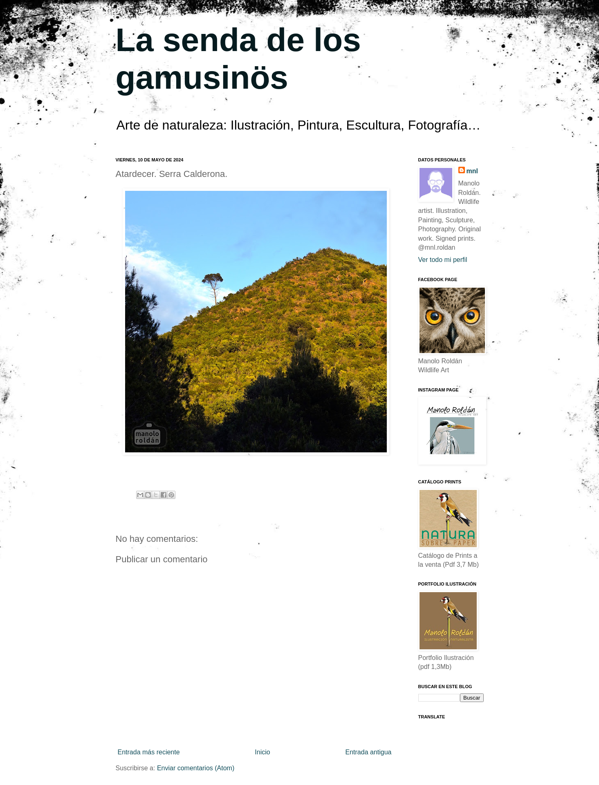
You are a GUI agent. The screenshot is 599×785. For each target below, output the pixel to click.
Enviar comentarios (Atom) (195, 768)
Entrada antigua (368, 752)
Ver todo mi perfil (442, 259)
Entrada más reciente (149, 752)
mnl (472, 171)
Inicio (262, 752)
